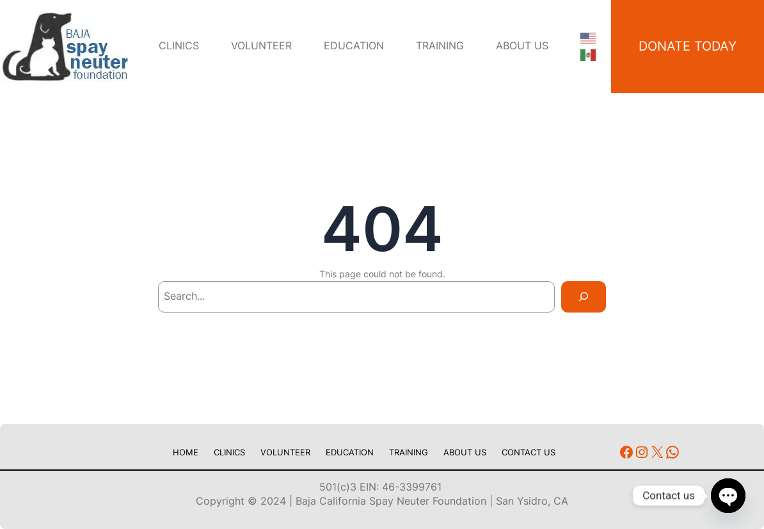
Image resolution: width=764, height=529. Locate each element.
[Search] (583, 297)
